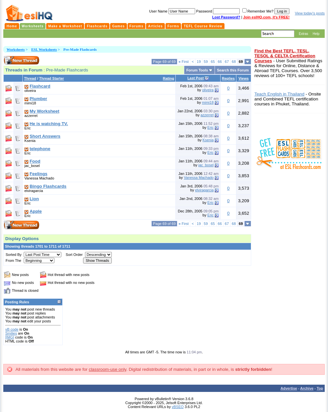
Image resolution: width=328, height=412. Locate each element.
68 (234, 62)
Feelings (38, 173)
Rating (168, 78)
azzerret (31, 116)
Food (35, 161)
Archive (306, 388)
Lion (34, 198)
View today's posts (310, 13)
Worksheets (16, 49)
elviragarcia (33, 191)
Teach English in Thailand (279, 94)
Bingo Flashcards (48, 186)
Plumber (38, 98)
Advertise (289, 388)
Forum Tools (197, 70)
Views (243, 78)
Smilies (11, 333)
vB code (11, 329)
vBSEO (178, 407)
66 (220, 62)
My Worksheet (44, 111)
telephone (40, 148)
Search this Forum (233, 70)
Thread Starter (51, 78)
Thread (30, 78)
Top (320, 388)
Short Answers (45, 136)
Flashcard (40, 86)
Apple (36, 211)
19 (199, 62)
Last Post (195, 78)
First (184, 62)
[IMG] (9, 337)
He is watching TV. (49, 123)
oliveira (30, 91)
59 (206, 62)
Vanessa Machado (39, 178)
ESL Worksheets (44, 49)
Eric (27, 128)
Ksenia (30, 141)
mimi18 (30, 103)
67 (227, 62)
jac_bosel (32, 166)
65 (213, 62)
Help (316, 34)
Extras (303, 34)
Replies (228, 78)
